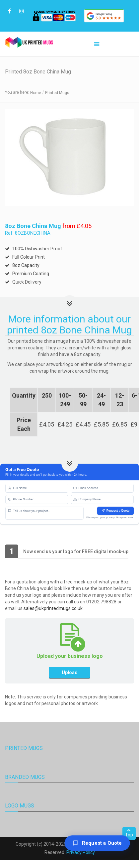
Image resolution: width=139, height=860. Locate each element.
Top (129, 832)
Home (35, 92)
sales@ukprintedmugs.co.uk (53, 608)
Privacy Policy (80, 852)
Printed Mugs (57, 92)
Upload (70, 672)
